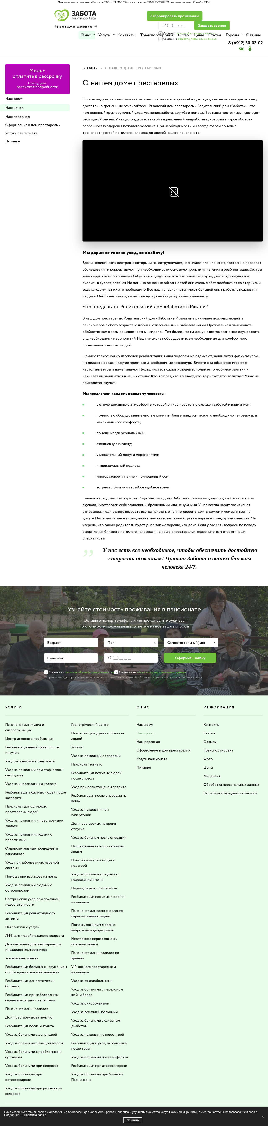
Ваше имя (55, 643)
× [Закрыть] (262, 1117)
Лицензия (212, 761)
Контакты (126, 35)
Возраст (54, 628)
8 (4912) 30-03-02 (243, 13)
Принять (133, 1120)
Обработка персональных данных (232, 769)
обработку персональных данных (184, 29)
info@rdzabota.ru (146, 1102)
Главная (90, 53)
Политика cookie (35, 1115)
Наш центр (14, 93)
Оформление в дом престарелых (32, 110)
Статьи (213, 35)
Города (231, 35)
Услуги (104, 35)
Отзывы (252, 35)
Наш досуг (14, 83)
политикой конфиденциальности (183, 24)
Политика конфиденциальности (231, 778)
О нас (85, 35)
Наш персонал (17, 102)
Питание (12, 126)
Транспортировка (156, 35)
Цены (198, 35)
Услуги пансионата (21, 118)
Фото (182, 35)
